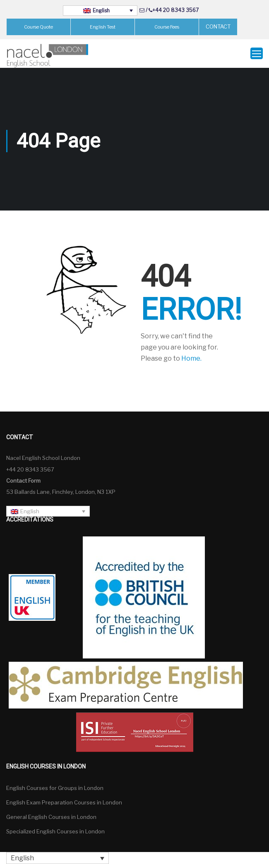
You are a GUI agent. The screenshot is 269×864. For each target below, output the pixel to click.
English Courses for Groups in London (54, 788)
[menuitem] (100, 10)
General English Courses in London (51, 817)
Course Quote (38, 27)
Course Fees (166, 27)
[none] (100, 10)
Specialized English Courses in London (55, 831)
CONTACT (218, 26)
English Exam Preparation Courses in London (64, 802)
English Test (102, 27)
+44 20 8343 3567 (175, 10)
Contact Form (23, 480)
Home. (191, 358)
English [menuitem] (101, 10)
